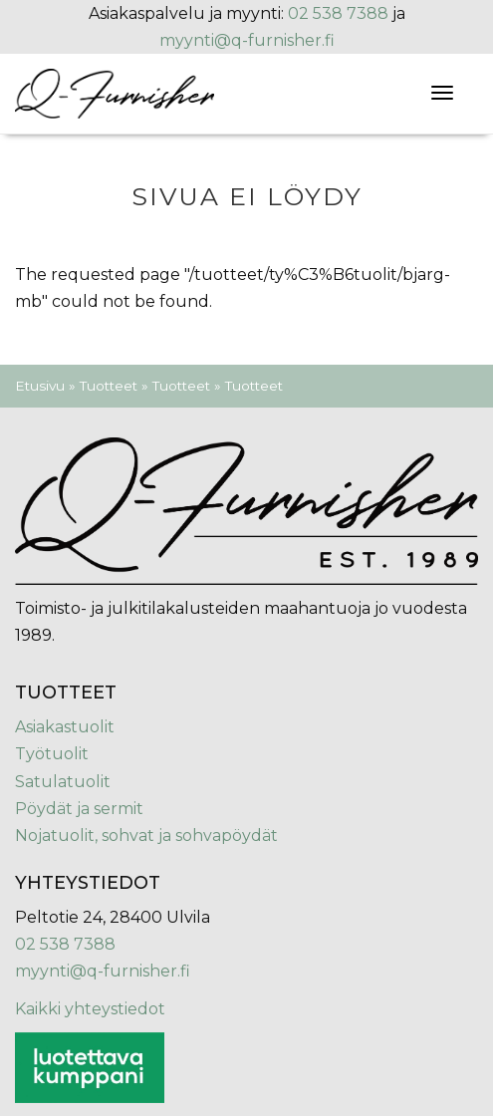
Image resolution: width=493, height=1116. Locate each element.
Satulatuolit (63, 781)
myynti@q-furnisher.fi (247, 40)
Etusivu (40, 386)
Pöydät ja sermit (79, 808)
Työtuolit (52, 753)
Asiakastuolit (65, 726)
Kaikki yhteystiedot (90, 1008)
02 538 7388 (338, 13)
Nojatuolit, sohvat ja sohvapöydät (146, 835)
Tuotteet (108, 386)
